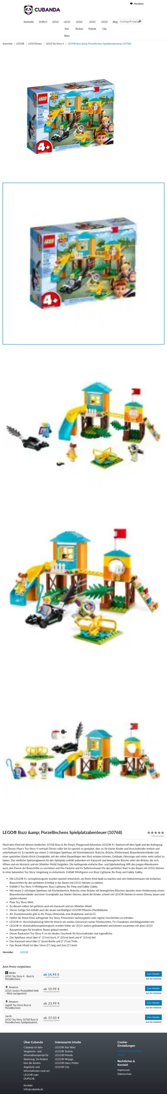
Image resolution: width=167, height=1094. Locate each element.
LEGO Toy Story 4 (55, 43)
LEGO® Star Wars (65, 1047)
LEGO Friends (92, 25)
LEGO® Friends (64, 1055)
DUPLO (43, 21)
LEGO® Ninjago (64, 1059)
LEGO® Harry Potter (67, 1062)
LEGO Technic (79, 25)
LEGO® (20, 43)
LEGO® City (62, 1066)
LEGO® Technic (64, 1051)
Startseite (29, 21)
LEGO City (104, 25)
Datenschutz (124, 1073)
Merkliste (137, 3)
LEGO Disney (35, 43)
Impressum (123, 1069)
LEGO (55, 21)
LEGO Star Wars (67, 28)
